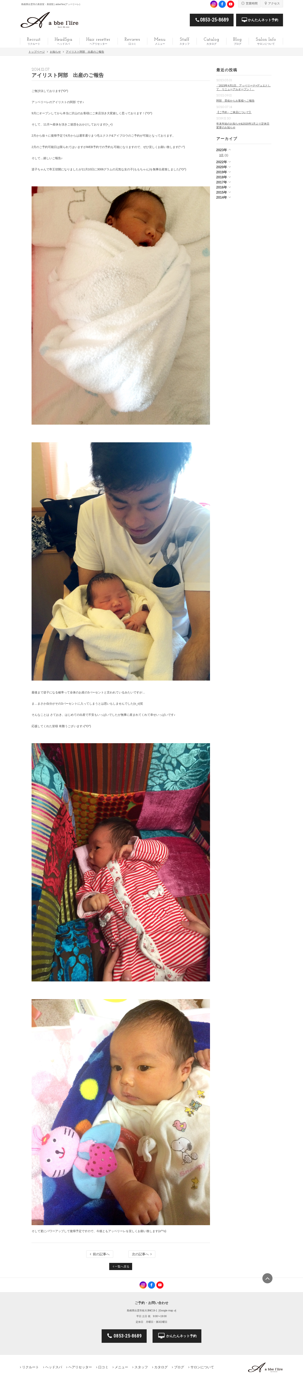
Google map (166, 1310)
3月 (221, 155)
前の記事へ (100, 1254)
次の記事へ (142, 1254)
